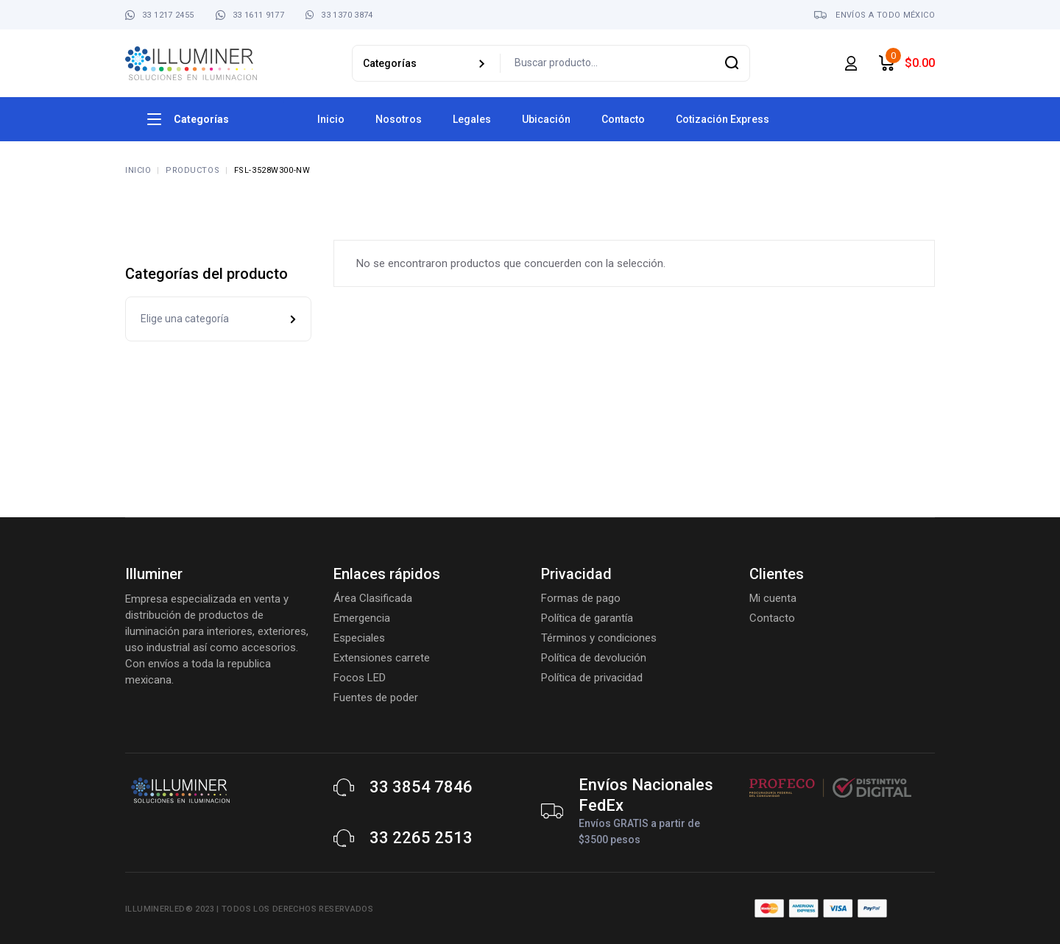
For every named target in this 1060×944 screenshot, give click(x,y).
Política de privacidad (592, 677)
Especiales (359, 638)
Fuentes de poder (375, 697)
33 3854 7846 (421, 787)
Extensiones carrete (381, 657)
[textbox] (218, 319)
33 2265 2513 (421, 837)
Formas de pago (581, 598)
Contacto (772, 618)
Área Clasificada (372, 598)
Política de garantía (587, 618)
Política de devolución (593, 657)
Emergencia (361, 618)
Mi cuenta (772, 598)
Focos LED (359, 677)
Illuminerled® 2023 (169, 909)
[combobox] (218, 319)
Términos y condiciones (599, 638)
